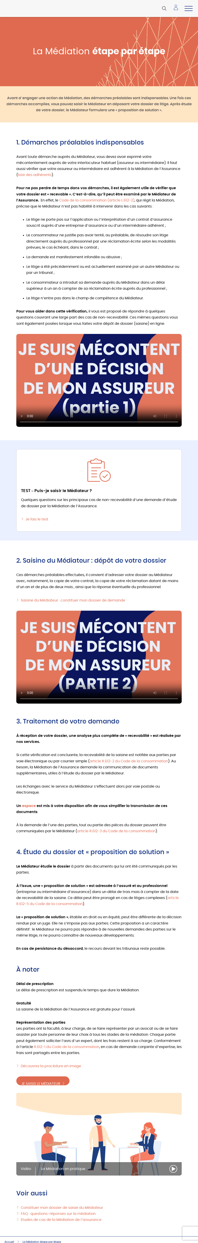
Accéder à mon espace (177, 9)
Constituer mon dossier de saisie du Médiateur (62, 1207)
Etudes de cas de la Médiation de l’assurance (61, 1219)
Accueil (9, 1241)
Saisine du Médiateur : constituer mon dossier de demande (73, 600)
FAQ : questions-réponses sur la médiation (58, 1213)
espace (29, 806)
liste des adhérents (35, 175)
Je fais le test (36, 519)
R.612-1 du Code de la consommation (66, 1047)
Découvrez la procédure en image (51, 1066)
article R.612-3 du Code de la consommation (116, 831)
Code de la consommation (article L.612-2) (97, 200)
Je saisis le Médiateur (43, 1081)
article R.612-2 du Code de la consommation (129, 761)
